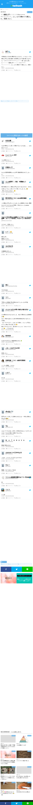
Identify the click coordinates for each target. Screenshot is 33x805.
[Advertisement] (17, 37)
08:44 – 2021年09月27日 (7, 252)
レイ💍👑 (9, 232)
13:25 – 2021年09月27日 (7, 149)
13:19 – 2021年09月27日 (7, 161)
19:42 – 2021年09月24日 (7, 496)
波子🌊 (8, 52)
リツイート (9, 70)
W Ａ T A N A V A (14, 440)
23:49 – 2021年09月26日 (7, 342)
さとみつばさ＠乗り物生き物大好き (16, 310)
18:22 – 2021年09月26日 (7, 379)
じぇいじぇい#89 (10, 155)
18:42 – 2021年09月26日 (7, 366)
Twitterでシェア (16, 569)
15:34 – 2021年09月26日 (7, 434)
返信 (3, 70)
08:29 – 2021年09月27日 (7, 303)
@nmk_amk (4, 101)
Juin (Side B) (9, 246)
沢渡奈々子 (10, 167)
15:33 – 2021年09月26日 (7, 446)
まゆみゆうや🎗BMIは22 (13, 453)
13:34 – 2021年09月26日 (7, 483)
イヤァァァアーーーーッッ (22, 101)
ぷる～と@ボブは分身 (12, 348)
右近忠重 (9, 141)
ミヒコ (8, 490)
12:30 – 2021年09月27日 (7, 175)
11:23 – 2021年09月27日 (7, 192)
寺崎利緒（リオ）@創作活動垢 (15, 360)
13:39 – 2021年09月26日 (7, 471)
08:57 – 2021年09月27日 (7, 240)
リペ (8, 297)
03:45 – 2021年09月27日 (7, 329)
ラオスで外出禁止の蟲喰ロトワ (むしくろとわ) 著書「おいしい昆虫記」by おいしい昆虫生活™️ (17, 218)
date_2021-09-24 (12, 101)
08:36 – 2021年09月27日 (7, 291)
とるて (8, 373)
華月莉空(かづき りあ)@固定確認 (15, 198)
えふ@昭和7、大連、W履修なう (15, 182)
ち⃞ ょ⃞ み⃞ (9, 336)
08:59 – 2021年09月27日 (7, 225)
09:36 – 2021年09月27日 (7, 206)
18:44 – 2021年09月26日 (7, 354)
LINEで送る (27, 569)
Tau (9, 426)
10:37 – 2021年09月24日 (7, 68)
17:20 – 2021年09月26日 (7, 420)
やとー (7, 465)
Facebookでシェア (6, 569)
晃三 (11, 285)
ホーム (2, 9)
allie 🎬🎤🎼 (9, 412)
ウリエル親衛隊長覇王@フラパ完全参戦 (18, 477)
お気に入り (17, 70)
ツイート (6, 9)
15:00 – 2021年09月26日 (7, 459)
